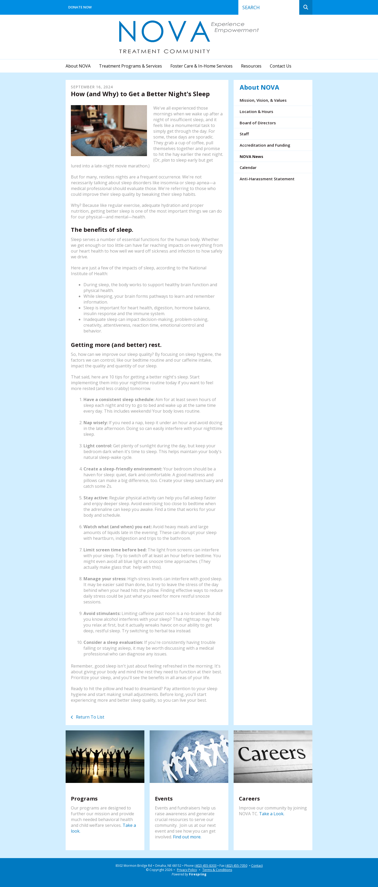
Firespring (197, 874)
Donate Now (80, 7)
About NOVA (78, 66)
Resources (251, 66)
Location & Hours (256, 111)
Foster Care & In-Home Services (201, 66)
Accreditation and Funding (265, 145)
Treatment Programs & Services (130, 66)
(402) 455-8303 (206, 866)
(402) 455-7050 (236, 866)
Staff (244, 133)
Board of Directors (258, 122)
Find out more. (187, 837)
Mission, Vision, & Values (263, 100)
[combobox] (268, 7)
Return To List (89, 717)
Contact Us (280, 66)
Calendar (248, 167)
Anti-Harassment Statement (267, 178)
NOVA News (251, 156)
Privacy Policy (187, 870)
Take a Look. (271, 814)
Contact (257, 866)
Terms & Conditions (217, 870)
